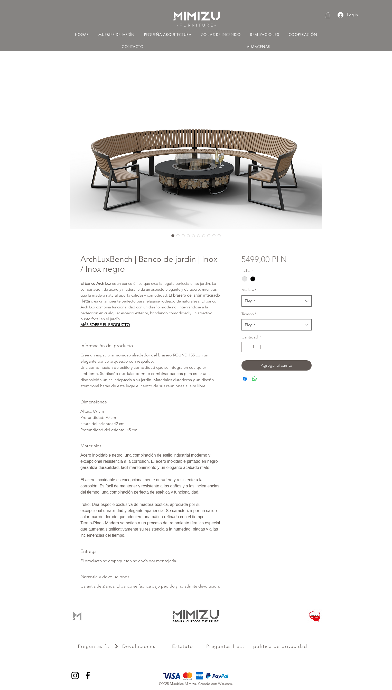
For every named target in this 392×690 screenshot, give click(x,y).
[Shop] (328, 15)
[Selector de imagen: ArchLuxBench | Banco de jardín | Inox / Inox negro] (172, 235)
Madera (248, 290)
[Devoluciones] (139, 646)
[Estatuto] (183, 646)
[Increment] (260, 347)
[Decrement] (245, 347)
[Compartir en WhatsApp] (254, 379)
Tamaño (248, 313)
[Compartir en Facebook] (245, 379)
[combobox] (276, 301)
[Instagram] (75, 675)
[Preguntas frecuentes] (98, 646)
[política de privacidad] (280, 646)
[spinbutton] (253, 347)
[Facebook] (88, 675)
